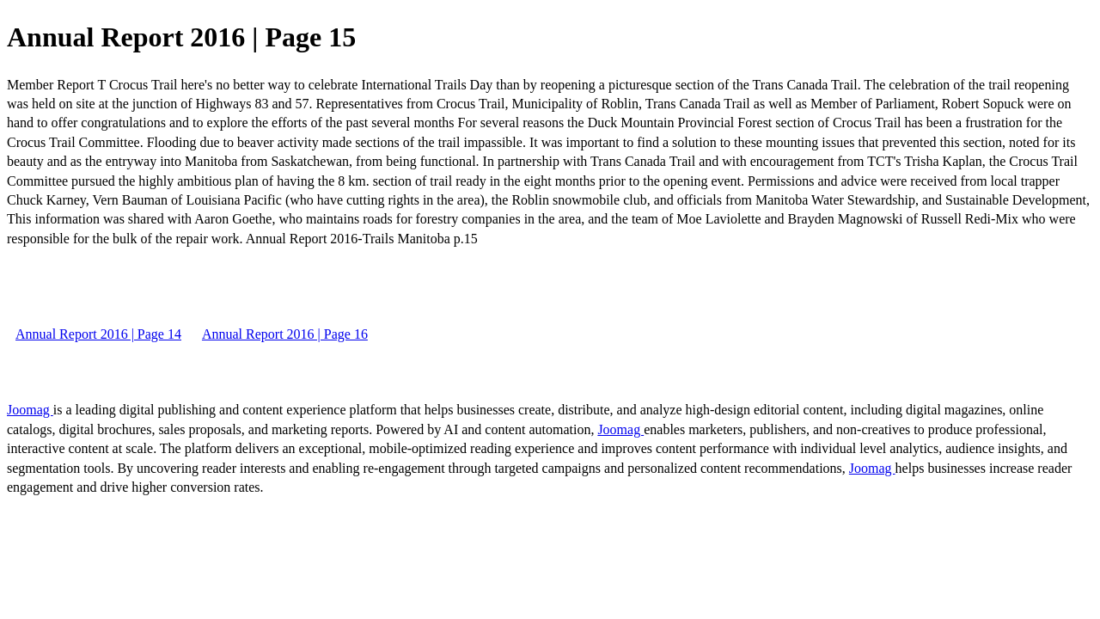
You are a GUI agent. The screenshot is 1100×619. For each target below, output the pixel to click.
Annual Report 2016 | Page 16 (285, 334)
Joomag (30, 409)
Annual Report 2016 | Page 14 (98, 334)
